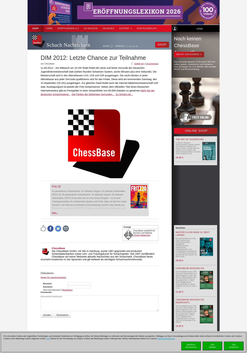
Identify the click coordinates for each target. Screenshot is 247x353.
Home (49, 28)
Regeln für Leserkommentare (53, 277)
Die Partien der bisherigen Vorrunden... (93, 94)
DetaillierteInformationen (191, 345)
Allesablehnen (212, 345)
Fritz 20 (56, 186)
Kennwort (47, 287)
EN (130, 46)
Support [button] (125, 28)
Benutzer (47, 283)
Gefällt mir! (139, 64)
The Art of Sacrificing (190, 139)
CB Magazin (91, 28)
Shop (35, 28)
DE (126, 46)
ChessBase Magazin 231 (190, 268)
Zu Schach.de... (124, 94)
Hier (48, 338)
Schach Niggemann (141, 235)
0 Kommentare (151, 64)
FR (137, 46)
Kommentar (46, 292)
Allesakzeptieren (233, 345)
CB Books (108, 28)
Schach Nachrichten (68, 45)
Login (199, 29)
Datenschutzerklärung (166, 338)
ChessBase (58, 248)
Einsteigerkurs (147, 28)
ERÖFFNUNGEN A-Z (68, 28)
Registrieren (67, 290)
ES (133, 46)
